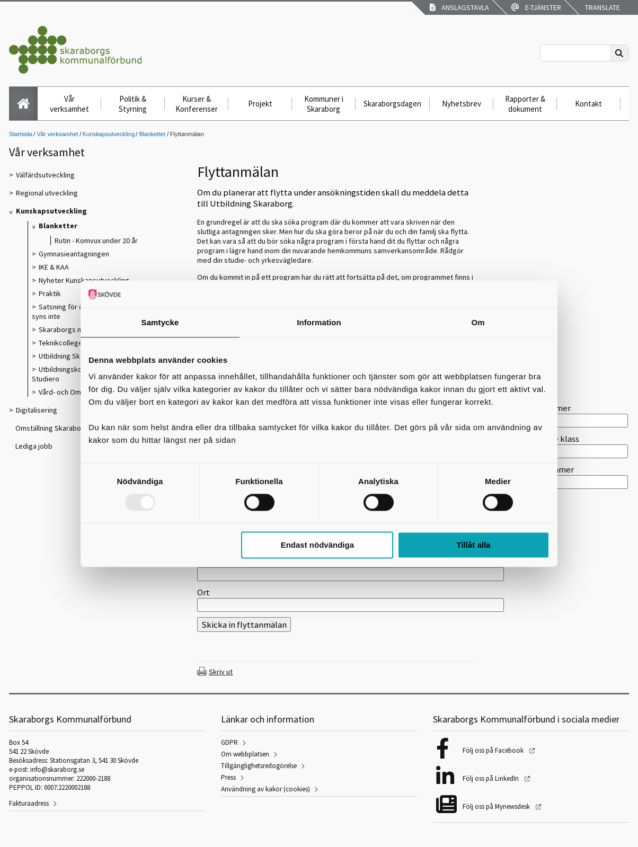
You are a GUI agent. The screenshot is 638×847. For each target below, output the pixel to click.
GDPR (229, 742)
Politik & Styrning (133, 104)
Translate (601, 7)
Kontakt (588, 104)
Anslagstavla (459, 7)
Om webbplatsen (245, 754)
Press (228, 777)
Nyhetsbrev (461, 104)
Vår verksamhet (69, 104)
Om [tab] (477, 322)
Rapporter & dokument (525, 104)
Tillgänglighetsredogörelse (259, 765)
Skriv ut (221, 671)
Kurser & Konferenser (196, 104)
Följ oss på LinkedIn (491, 778)
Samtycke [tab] (160, 322)
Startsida (20, 134)
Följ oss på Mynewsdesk (497, 806)
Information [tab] (319, 322)
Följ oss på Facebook (494, 750)
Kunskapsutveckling (109, 134)
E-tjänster (536, 7)
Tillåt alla (473, 544)
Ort (203, 592)
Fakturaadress (29, 803)
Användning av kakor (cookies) (265, 788)
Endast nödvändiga (317, 544)
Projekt (260, 104)
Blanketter (152, 134)
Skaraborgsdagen (392, 104)
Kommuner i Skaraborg (323, 104)
